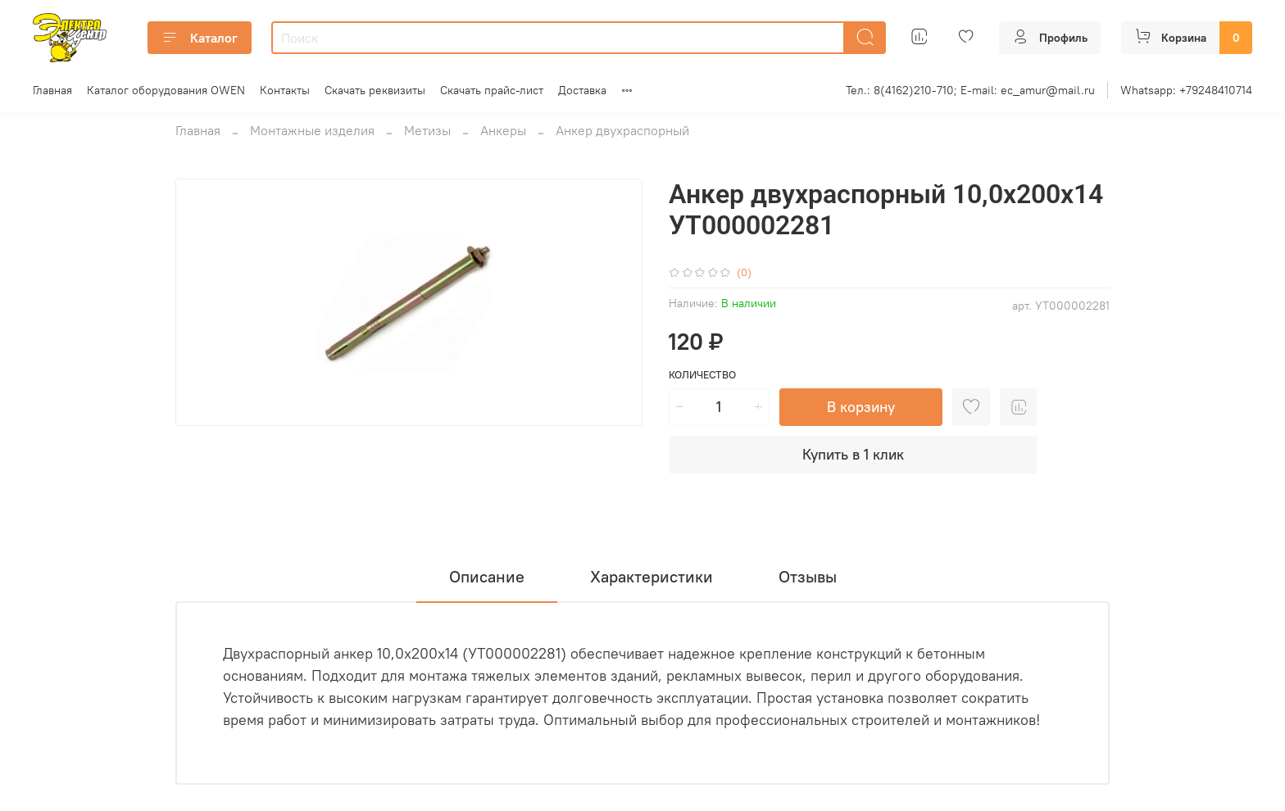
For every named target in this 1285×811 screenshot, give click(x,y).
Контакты (285, 90)
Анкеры (503, 130)
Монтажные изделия (312, 130)
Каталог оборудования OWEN (166, 90)
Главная (52, 90)
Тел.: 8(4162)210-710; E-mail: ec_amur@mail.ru (970, 90)
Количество (702, 375)
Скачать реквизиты (375, 90)
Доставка (582, 90)
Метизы (427, 130)
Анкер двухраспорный (622, 130)
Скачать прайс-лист (491, 90)
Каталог (199, 37)
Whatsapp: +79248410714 (1186, 90)
